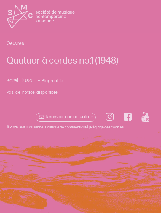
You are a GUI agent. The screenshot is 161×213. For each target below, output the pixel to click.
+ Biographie (50, 81)
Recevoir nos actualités (65, 117)
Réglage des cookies (107, 127)
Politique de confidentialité (66, 127)
